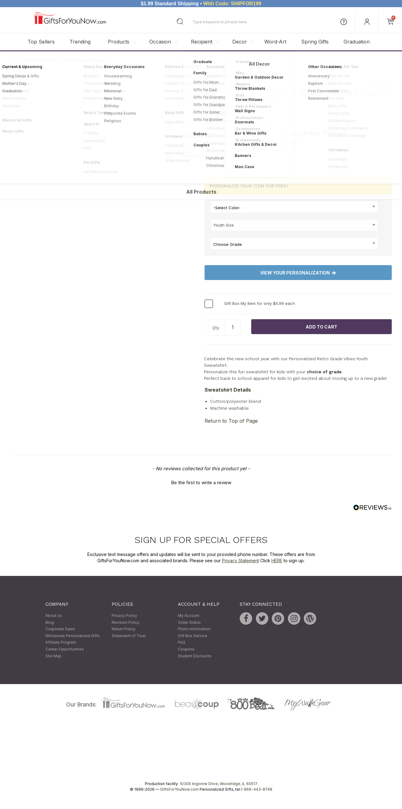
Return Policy (124, 629)
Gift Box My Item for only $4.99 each (259, 303)
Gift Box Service (192, 635)
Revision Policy (126, 622)
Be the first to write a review (201, 483)
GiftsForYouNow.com (179, 789)
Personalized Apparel (86, 60)
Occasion (160, 42)
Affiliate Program (60, 642)
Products (118, 42)
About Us (53, 615)
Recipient (201, 42)
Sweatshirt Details (228, 390)
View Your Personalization (298, 272)
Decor (239, 42)
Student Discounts (194, 656)
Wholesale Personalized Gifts (72, 635)
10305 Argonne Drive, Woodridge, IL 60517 (218, 784)
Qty (215, 328)
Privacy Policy (124, 615)
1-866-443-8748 (256, 789)
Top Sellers (41, 42)
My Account (188, 615)
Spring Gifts (315, 42)
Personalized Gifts (44, 60)
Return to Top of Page (231, 421)
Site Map (53, 656)
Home (15, 60)
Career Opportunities (64, 649)
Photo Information (194, 629)
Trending (80, 42)
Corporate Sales (60, 629)
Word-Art (275, 42)
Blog (49, 622)
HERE (276, 560)
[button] (201, 482)
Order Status (189, 622)
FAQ (181, 642)
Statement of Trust (129, 635)
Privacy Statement (240, 560)
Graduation (357, 42)
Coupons (186, 649)
